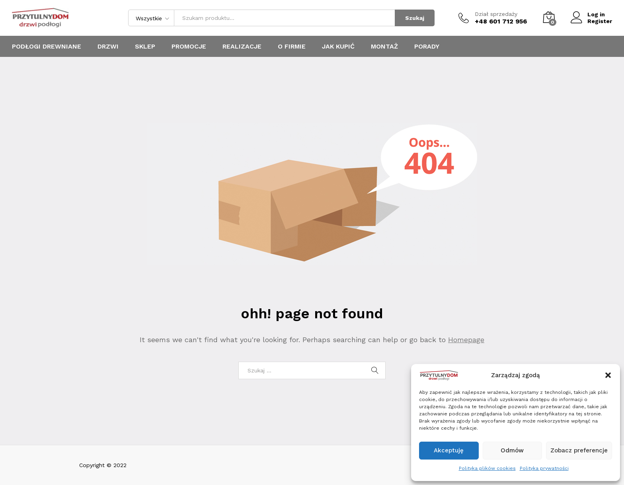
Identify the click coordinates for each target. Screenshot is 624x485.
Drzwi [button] (108, 46)
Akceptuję (449, 450)
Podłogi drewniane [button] (46, 46)
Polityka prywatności (544, 468)
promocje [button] (189, 46)
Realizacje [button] (241, 46)
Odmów (512, 450)
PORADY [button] (426, 46)
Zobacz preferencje (579, 450)
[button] (608, 375)
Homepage (466, 339)
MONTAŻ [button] (384, 46)
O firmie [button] (292, 46)
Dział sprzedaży (496, 14)
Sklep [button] (145, 46)
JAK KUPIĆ (338, 46)
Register (599, 21)
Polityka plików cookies (487, 468)
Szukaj (414, 18)
